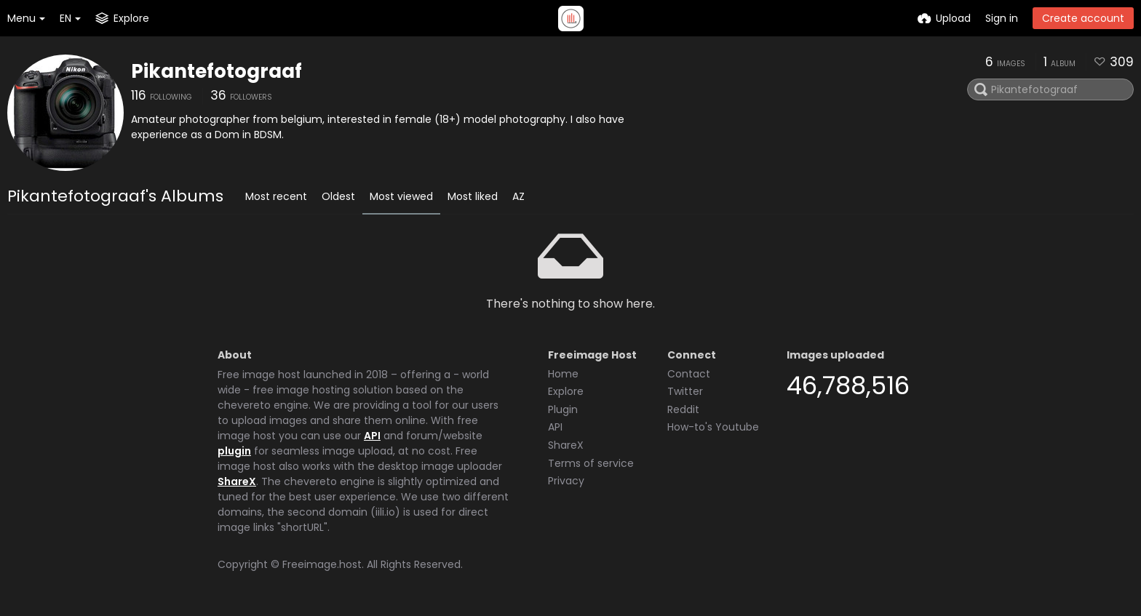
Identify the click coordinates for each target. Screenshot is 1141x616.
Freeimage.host (322, 564)
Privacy (566, 480)
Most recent (276, 196)
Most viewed (401, 196)
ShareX (237, 481)
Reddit (683, 409)
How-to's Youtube (713, 427)
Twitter (685, 391)
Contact (688, 374)
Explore (566, 391)
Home (563, 374)
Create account (1083, 18)
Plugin (563, 409)
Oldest (338, 196)
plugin (234, 451)
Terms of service (591, 463)
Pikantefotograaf (216, 71)
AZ (518, 196)
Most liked (473, 196)
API (372, 435)
